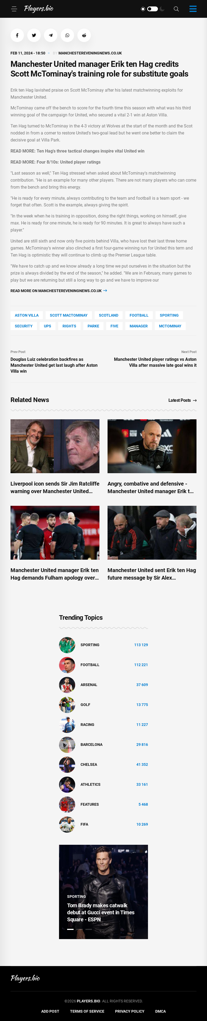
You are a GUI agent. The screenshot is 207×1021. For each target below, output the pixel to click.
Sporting (169, 315)
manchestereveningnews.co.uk (90, 53)
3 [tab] (88, 929)
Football (139, 315)
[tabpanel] (103, 892)
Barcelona (91, 744)
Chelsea (89, 764)
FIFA (84, 824)
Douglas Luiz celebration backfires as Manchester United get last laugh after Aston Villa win (54, 365)
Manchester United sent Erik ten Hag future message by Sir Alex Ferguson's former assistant (152, 578)
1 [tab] (70, 929)
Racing (87, 724)
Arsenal (89, 685)
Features (90, 804)
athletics (91, 784)
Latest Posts (182, 400)
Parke (93, 326)
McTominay (170, 326)
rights (69, 326)
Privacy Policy (129, 1011)
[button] (17, 35)
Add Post (50, 1011)
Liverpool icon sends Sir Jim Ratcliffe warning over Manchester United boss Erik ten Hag (55, 491)
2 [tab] (79, 929)
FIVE (114, 326)
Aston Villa (27, 315)
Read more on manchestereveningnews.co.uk (59, 290)
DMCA (160, 1011)
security (24, 326)
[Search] (176, 9)
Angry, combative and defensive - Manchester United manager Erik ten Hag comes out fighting (152, 491)
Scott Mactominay (69, 315)
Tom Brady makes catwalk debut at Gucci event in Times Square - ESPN (100, 912)
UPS (47, 326)
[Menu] (14, 8)
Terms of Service (87, 1011)
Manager (139, 326)
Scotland (108, 315)
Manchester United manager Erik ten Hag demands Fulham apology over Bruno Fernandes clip (55, 578)
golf (85, 704)
